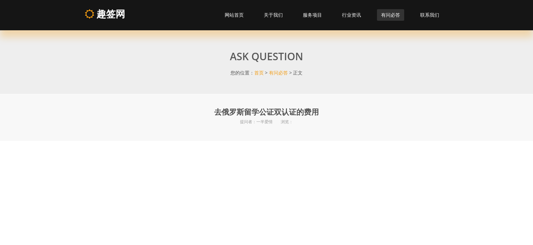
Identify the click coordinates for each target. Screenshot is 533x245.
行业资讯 (351, 15)
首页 (259, 72)
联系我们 (429, 15)
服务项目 (312, 15)
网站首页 (234, 15)
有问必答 (390, 15)
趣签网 (105, 13)
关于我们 (273, 15)
